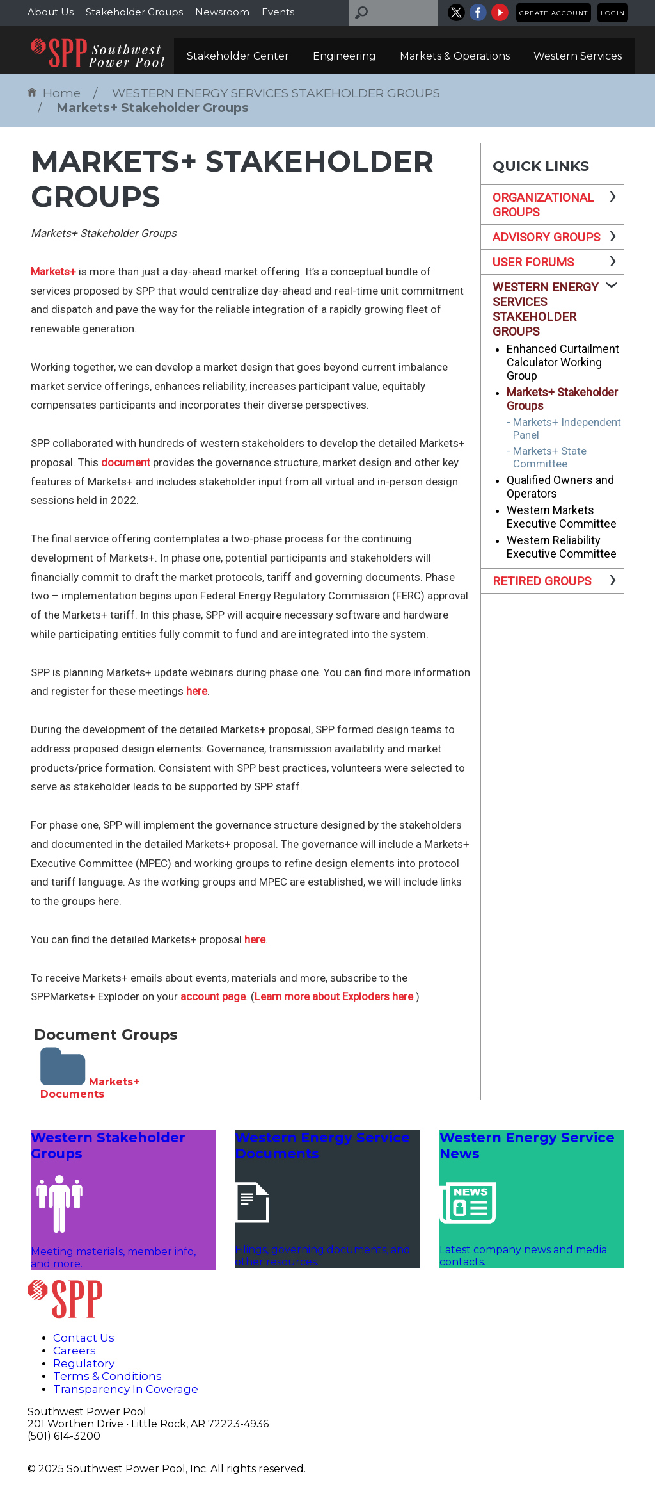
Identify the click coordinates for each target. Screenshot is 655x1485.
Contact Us (83, 1337)
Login (613, 13)
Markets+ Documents (89, 1088)
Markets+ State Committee (550, 457)
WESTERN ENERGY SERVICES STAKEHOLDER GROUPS (276, 93)
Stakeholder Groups (134, 12)
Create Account (553, 13)
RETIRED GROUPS (542, 581)
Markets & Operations (455, 56)
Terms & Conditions (107, 1376)
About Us (51, 12)
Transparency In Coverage (125, 1389)
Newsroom (222, 12)
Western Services (577, 56)
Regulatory (83, 1363)
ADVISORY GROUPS (546, 237)
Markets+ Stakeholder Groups (152, 108)
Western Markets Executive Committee (562, 516)
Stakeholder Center (238, 56)
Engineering (344, 56)
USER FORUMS (533, 262)
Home (54, 93)
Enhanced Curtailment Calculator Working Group (563, 362)
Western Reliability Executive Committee (562, 546)
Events (278, 12)
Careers (74, 1350)
